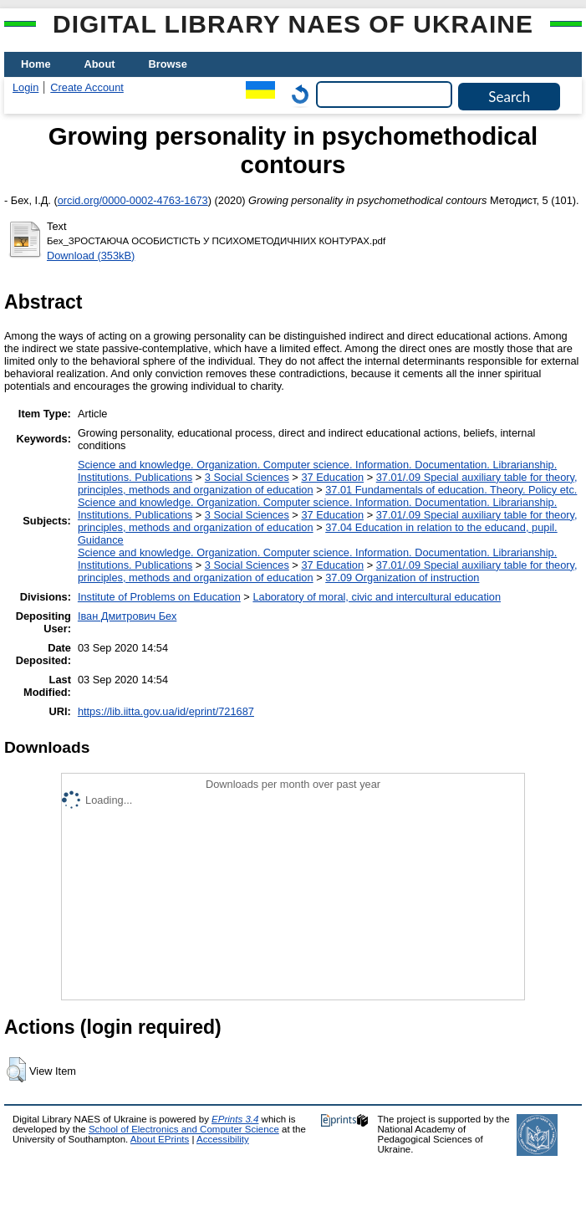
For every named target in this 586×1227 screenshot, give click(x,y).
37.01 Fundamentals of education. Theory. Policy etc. (451, 489)
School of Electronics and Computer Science (184, 1129)
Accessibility (222, 1139)
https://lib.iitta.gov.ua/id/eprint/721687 (166, 711)
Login (25, 87)
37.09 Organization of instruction (402, 577)
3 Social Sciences (247, 477)
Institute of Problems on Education (159, 596)
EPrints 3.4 (234, 1119)
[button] (16, 1069)
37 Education (332, 477)
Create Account (87, 87)
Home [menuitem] (36, 64)
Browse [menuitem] (168, 64)
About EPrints (159, 1139)
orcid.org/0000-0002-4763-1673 (133, 200)
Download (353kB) (91, 255)
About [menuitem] (99, 64)
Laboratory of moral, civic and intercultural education (376, 596)
